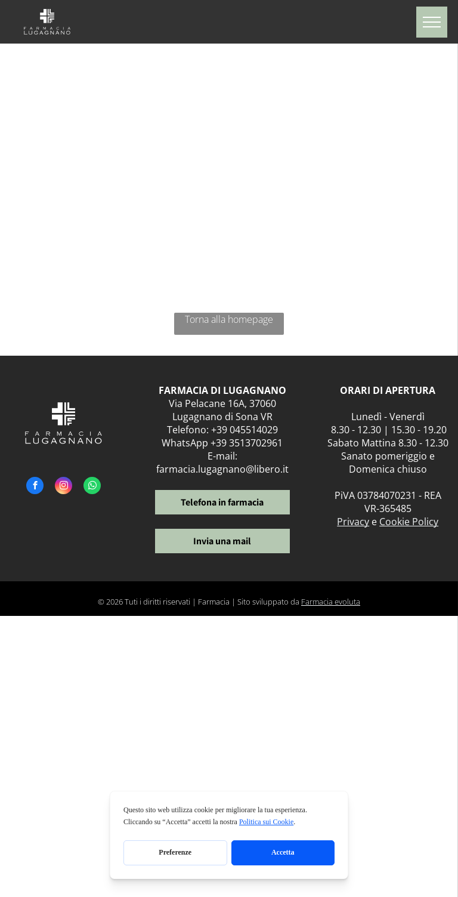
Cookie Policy (408, 521)
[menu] (431, 22)
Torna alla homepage (229, 319)
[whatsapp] (92, 487)
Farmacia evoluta (330, 601)
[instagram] (63, 487)
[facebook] (35, 487)
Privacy (353, 521)
